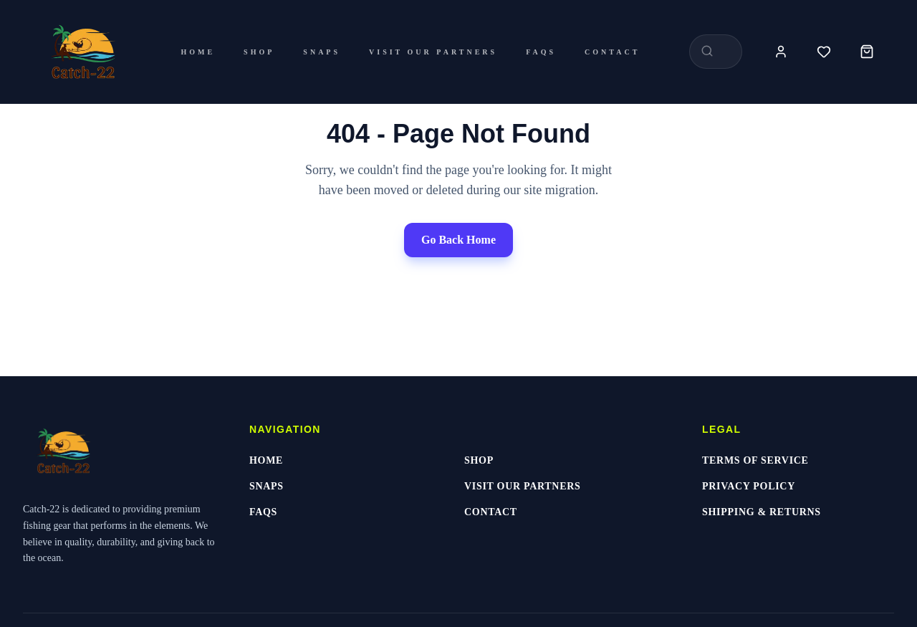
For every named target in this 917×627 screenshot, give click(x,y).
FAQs (541, 52)
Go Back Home (458, 240)
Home (198, 52)
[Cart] (867, 51)
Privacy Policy (748, 486)
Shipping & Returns (761, 512)
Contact (612, 52)
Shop (259, 52)
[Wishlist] (824, 51)
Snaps (321, 52)
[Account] (781, 51)
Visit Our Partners (433, 52)
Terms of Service (755, 460)
